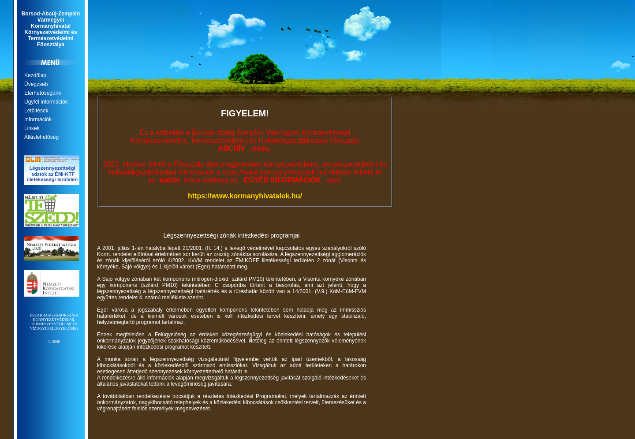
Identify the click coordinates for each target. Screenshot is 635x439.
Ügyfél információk (46, 102)
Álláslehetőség (41, 137)
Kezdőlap (35, 75)
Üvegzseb (36, 84)
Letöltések (36, 111)
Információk (38, 119)
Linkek (32, 128)
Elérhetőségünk (42, 93)
